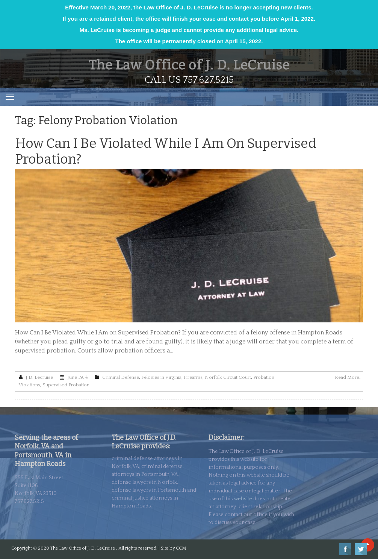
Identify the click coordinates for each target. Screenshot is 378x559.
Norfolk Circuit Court (228, 377)
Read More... (349, 377)
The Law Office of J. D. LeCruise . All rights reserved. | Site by (113, 548)
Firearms (193, 377)
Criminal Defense (120, 377)
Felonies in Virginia (161, 377)
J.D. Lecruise (39, 377)
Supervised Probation (65, 384)
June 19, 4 (77, 377)
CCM (181, 548)
